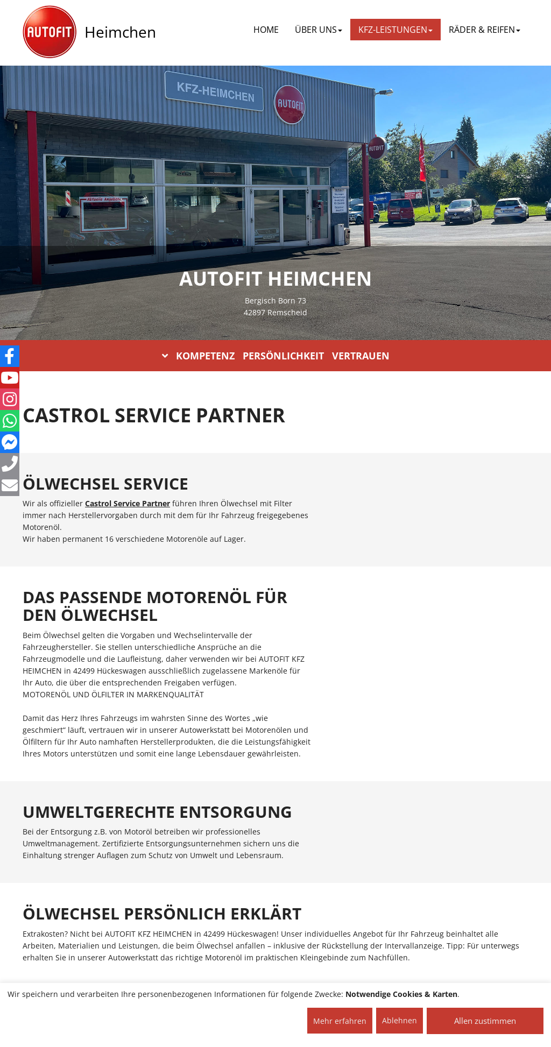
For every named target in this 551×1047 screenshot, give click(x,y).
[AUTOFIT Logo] (49, 32)
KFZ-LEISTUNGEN (395, 30)
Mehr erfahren (339, 1021)
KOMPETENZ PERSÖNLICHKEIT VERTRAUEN (276, 355)
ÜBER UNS (318, 30)
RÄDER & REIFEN (484, 30)
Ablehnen (399, 1020)
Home (266, 30)
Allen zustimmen (485, 1020)
